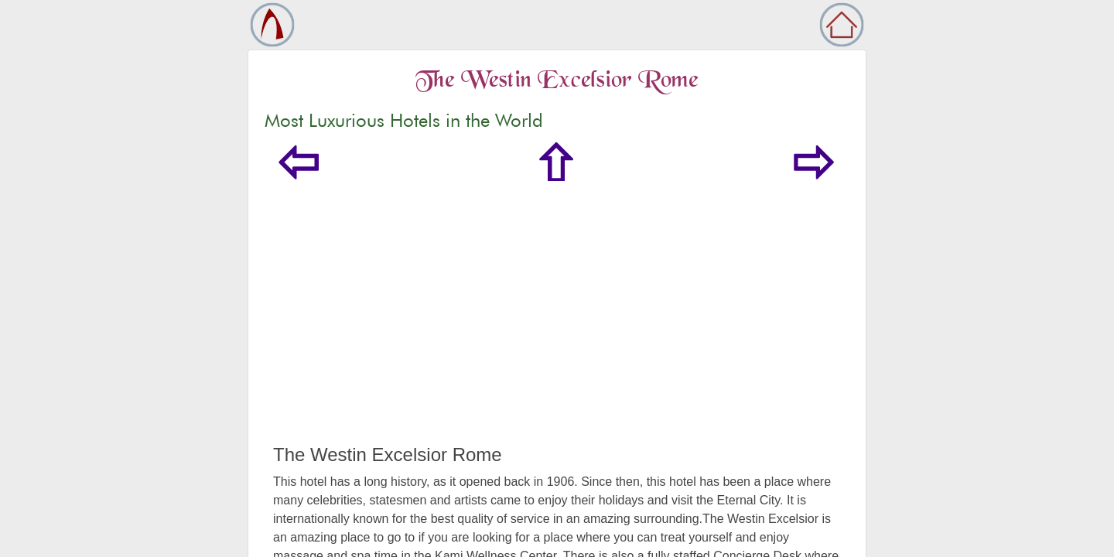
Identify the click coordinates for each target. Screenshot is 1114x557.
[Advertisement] (557, 328)
